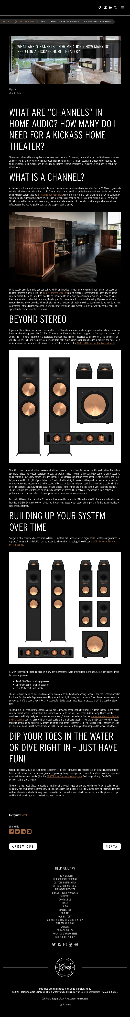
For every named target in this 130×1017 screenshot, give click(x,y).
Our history (65, 916)
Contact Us (65, 899)
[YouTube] (70, 944)
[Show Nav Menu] (122, 7)
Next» (112, 846)
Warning (65, 1004)
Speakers (25, 814)
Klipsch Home (7, 21)
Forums (65, 913)
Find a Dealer (65, 875)
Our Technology (65, 923)
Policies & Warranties (65, 933)
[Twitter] (54, 944)
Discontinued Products (65, 892)
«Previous (23, 846)
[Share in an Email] (29, 831)
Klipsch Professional (65, 879)
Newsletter (65, 909)
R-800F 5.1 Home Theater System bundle (96, 343)
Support (65, 896)
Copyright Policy (65, 936)
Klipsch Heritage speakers (50, 194)
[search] (115, 7)
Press (65, 902)
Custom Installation (65, 882)
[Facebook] (59, 944)
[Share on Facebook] (11, 831)
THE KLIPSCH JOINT (26, 21)
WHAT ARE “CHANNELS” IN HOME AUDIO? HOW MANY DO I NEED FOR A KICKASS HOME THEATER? (76, 21)
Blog (65, 906)
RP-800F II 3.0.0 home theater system (64, 776)
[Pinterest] (76, 944)
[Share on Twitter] (17, 831)
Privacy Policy (65, 930)
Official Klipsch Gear (65, 885)
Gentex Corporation (90, 991)
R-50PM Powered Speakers (55, 292)
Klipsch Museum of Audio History (65, 919)
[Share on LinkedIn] (23, 831)
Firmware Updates (65, 889)
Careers (65, 926)
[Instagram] (65, 944)
